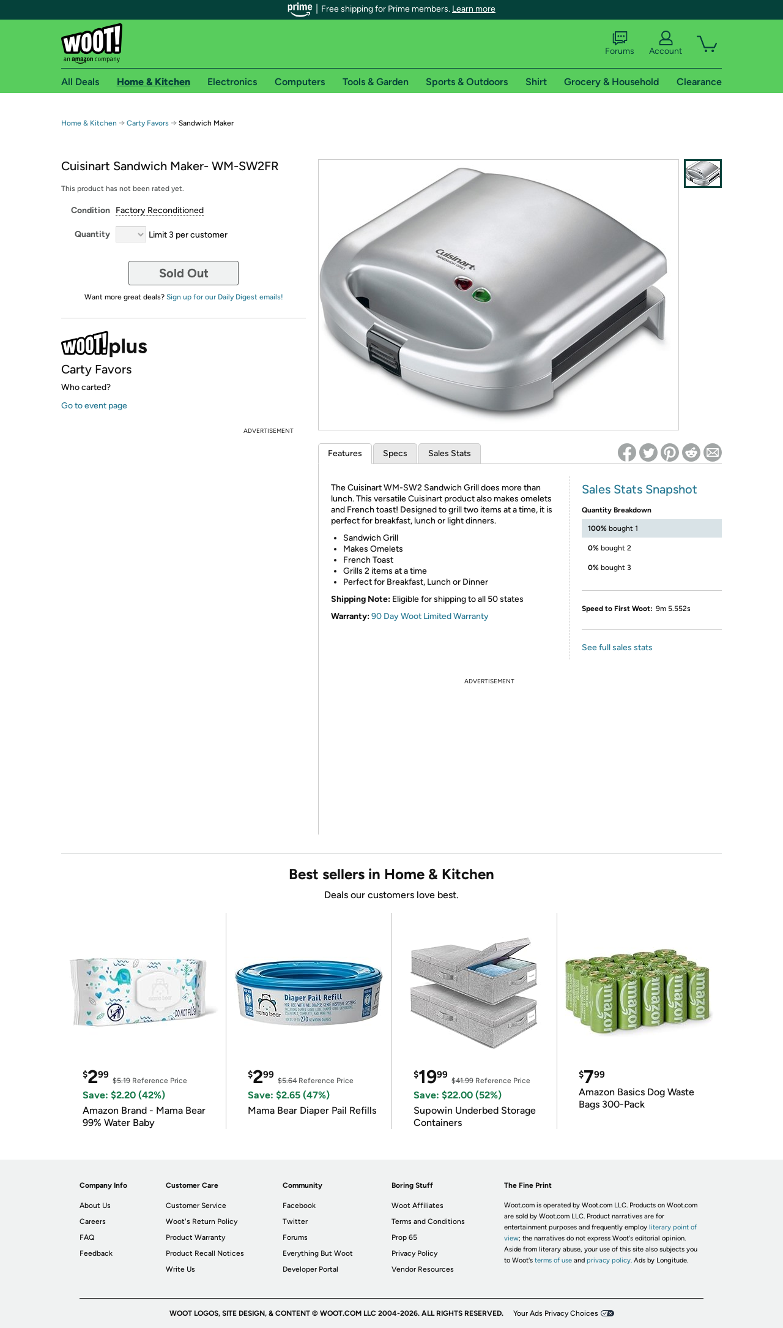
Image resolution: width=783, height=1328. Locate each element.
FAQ (87, 1237)
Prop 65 (404, 1237)
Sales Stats (449, 453)
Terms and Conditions (428, 1221)
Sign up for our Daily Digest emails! (224, 297)
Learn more (473, 9)
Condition (90, 210)
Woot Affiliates (417, 1205)
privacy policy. (609, 1260)
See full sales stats (617, 647)
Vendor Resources (423, 1269)
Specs (395, 453)
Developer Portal (310, 1269)
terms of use (553, 1260)
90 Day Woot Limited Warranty (430, 616)
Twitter (295, 1221)
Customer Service (196, 1205)
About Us (95, 1205)
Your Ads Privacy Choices (555, 1313)
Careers (93, 1221)
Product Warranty (195, 1237)
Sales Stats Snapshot (639, 489)
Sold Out (184, 273)
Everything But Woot (318, 1253)
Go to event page (94, 405)
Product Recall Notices (205, 1253)
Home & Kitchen (89, 123)
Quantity (92, 234)
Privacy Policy (414, 1253)
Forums (619, 43)
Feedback (96, 1253)
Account (665, 43)
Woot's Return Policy (201, 1221)
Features (345, 453)
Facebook (299, 1205)
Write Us (180, 1269)
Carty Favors (148, 123)
